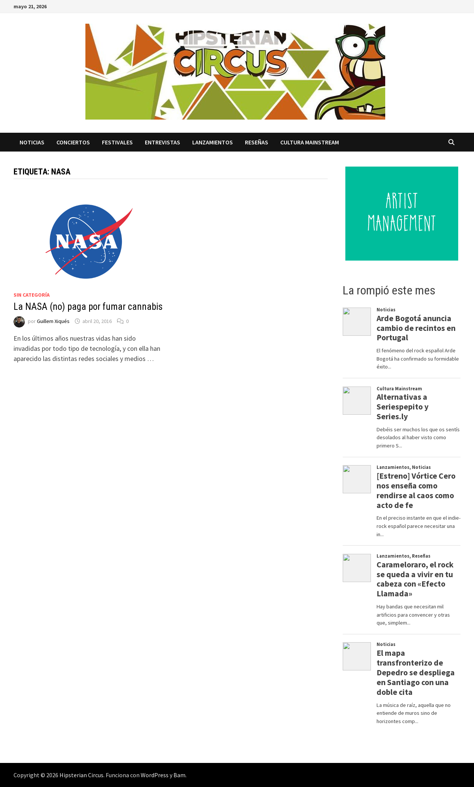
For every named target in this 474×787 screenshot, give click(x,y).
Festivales (117, 142)
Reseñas (256, 142)
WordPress (155, 775)
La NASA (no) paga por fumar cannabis (88, 306)
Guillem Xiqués (53, 321)
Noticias (32, 142)
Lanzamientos (212, 142)
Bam (179, 775)
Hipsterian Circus (81, 775)
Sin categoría (32, 294)
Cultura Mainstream (309, 142)
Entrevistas (162, 142)
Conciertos (73, 142)
